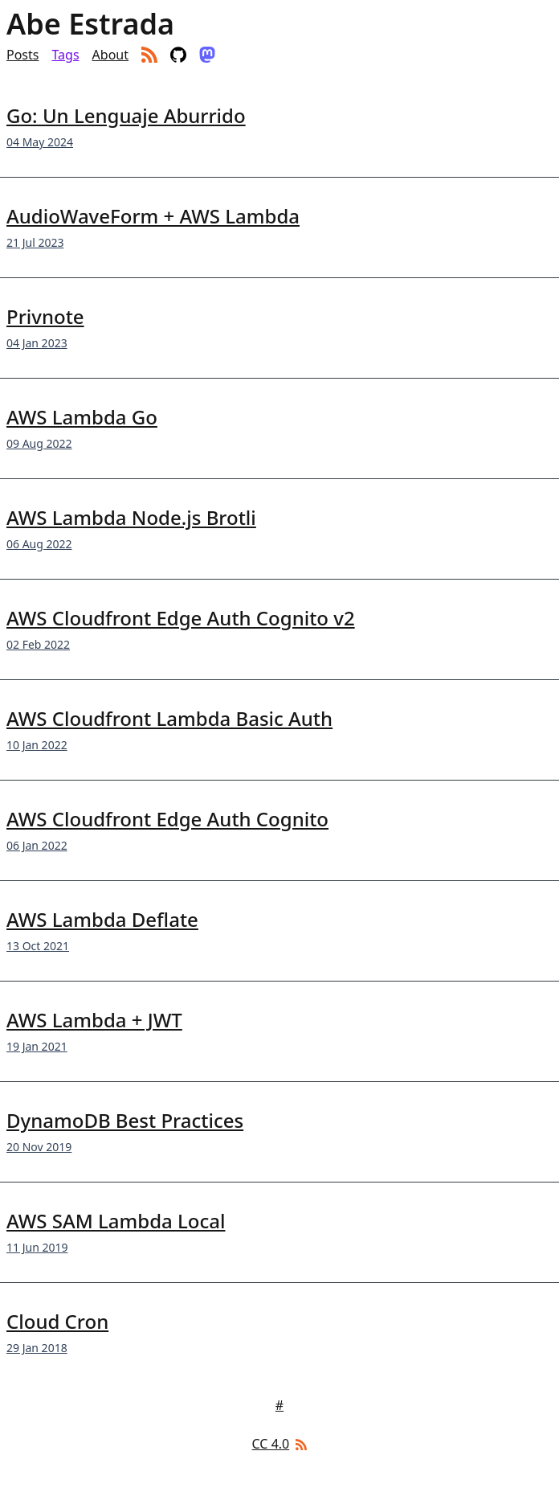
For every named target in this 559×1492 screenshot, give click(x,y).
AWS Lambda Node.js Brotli (131, 517)
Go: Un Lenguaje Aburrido (126, 115)
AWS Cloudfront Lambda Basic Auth (169, 718)
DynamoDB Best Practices (124, 1120)
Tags (65, 55)
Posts (22, 55)
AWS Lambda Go (81, 417)
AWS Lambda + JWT (94, 1019)
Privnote (45, 316)
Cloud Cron (57, 1321)
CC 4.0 (271, 1444)
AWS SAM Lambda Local (115, 1220)
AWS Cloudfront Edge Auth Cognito (167, 818)
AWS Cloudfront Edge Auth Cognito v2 (180, 618)
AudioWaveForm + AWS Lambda (153, 216)
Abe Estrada (90, 24)
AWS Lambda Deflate (102, 919)
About (110, 55)
